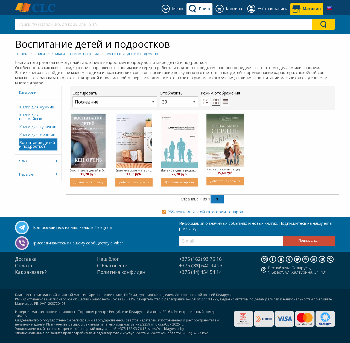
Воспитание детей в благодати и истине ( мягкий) (88, 170)
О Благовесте (112, 265)
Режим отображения (220, 93)
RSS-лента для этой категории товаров (205, 211)
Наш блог (108, 259)
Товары (21, 54)
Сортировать (114, 98)
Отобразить (179, 98)
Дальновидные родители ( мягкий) (179, 170)
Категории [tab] (27, 92)
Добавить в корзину (88, 182)
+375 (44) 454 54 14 (200, 272)
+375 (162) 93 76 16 (200, 259)
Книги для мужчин (36, 107)
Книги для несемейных (30, 116)
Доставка (26, 259)
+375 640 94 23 (201, 265)
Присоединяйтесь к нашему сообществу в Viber (77, 243)
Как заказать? (31, 272)
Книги (40, 54)
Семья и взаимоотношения (75, 54)
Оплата (23, 265)
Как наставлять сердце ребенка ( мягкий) (225, 169)
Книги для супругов (37, 126)
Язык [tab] (23, 161)
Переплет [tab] (26, 174)
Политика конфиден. (122, 272)
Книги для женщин (37, 134)
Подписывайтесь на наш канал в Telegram (71, 227)
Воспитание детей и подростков (133, 54)
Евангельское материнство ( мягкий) (134, 170)
